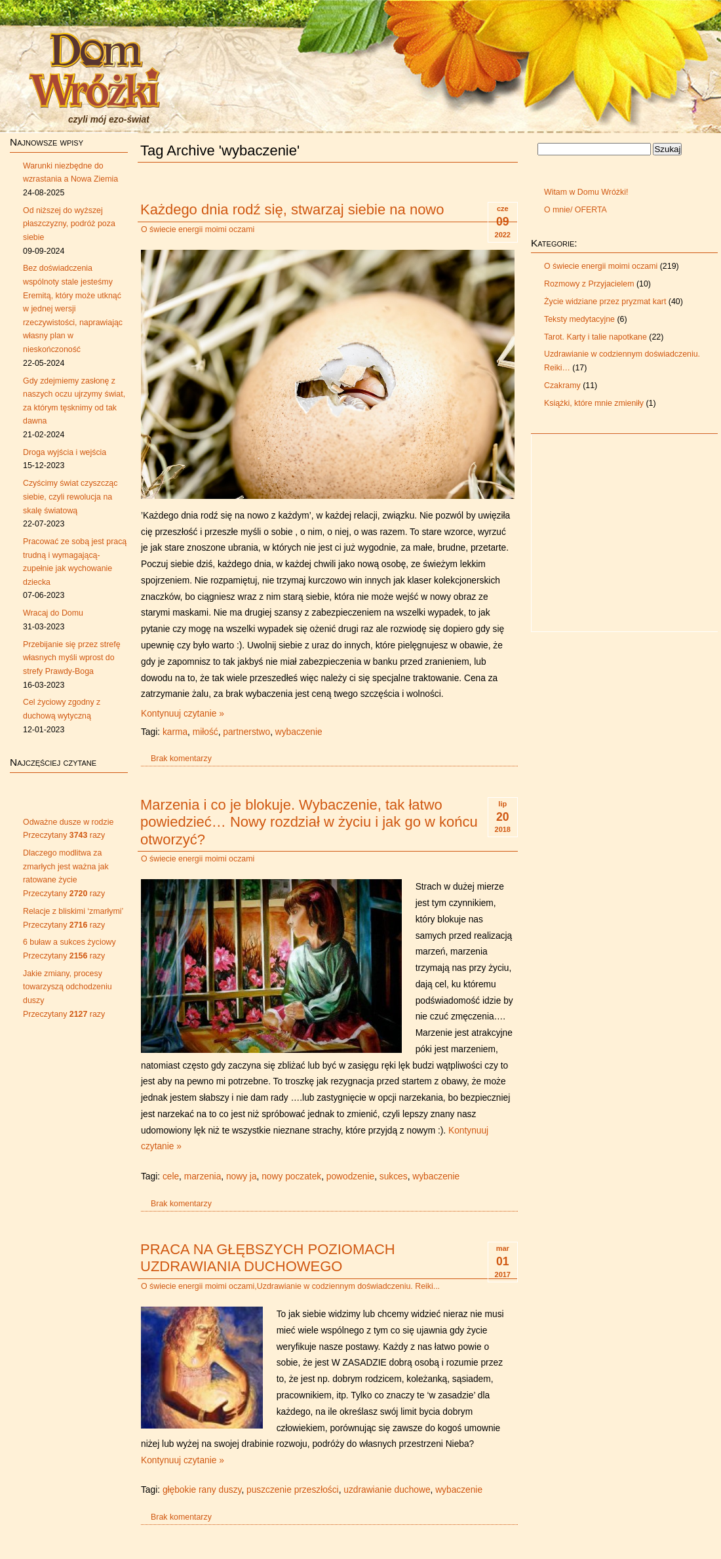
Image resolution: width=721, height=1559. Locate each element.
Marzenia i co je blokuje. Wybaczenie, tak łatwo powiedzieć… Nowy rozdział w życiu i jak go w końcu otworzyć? (309, 822)
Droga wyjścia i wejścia (64, 452)
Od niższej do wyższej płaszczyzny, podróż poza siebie (69, 224)
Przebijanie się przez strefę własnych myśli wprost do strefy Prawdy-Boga (72, 658)
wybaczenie (298, 732)
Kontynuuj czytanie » (182, 714)
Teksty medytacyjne (579, 319)
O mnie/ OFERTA (575, 209)
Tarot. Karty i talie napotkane (595, 337)
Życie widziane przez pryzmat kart (605, 301)
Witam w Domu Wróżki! (586, 192)
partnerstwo (246, 732)
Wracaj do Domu (53, 613)
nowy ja (241, 1176)
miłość (205, 732)
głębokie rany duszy (202, 1490)
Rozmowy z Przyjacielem (589, 283)
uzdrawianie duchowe (386, 1490)
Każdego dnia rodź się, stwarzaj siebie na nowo (292, 209)
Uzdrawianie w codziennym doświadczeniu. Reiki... (348, 1286)
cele (171, 1176)
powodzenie (350, 1176)
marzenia (203, 1176)
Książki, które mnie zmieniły (594, 403)
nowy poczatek (291, 1176)
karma (175, 732)
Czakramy (562, 385)
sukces (394, 1176)
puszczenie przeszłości (292, 1490)
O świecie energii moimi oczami (197, 229)
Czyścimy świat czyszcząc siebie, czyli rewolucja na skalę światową (70, 497)
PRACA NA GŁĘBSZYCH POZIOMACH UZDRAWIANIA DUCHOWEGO (267, 1257)
